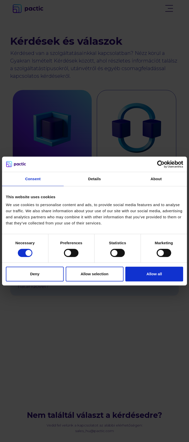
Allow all (154, 274)
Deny (34, 274)
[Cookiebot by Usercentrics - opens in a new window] (161, 164)
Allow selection (94, 274)
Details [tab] (94, 179)
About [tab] (156, 179)
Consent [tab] (33, 179)
